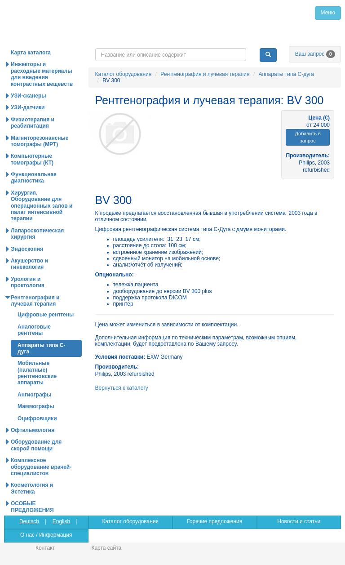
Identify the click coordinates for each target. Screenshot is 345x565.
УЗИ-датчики (28, 107)
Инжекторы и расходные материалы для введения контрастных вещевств (42, 74)
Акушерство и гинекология (29, 264)
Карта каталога (31, 52)
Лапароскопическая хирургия (37, 233)
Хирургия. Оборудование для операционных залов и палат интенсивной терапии (41, 206)
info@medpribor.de (289, 40)
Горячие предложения (214, 521)
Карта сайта (106, 548)
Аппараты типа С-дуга (286, 74)
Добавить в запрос (308, 137)
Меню (328, 12)
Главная (75, 12)
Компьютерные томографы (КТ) (32, 159)
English (61, 521)
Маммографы (36, 406)
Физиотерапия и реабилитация (32, 122)
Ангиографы (34, 394)
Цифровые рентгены (46, 314)
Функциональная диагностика (34, 177)
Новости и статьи (298, 521)
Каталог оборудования (123, 74)
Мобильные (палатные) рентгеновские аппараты (37, 373)
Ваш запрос (315, 54)
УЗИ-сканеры (28, 96)
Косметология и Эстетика (32, 488)
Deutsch (29, 521)
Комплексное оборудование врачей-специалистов (41, 466)
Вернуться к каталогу (121, 388)
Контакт (45, 548)
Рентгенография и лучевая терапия (204, 74)
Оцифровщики (37, 418)
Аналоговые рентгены (34, 330)
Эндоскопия (27, 249)
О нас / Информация (46, 535)
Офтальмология (32, 430)
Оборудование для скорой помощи (36, 445)
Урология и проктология (27, 282)
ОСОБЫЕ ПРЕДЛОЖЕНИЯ (32, 506)
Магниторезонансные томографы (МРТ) (40, 141)
